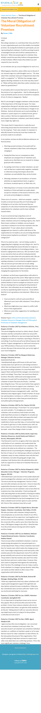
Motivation (21, 318)
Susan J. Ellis (7, 33)
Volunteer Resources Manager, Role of (14, 320)
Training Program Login (9, 9)
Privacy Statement (20, 648)
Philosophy (32, 320)
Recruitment (30, 318)
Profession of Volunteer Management (14, 322)
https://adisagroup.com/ (30, 654)
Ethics (14, 318)
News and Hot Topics (8, 15)
